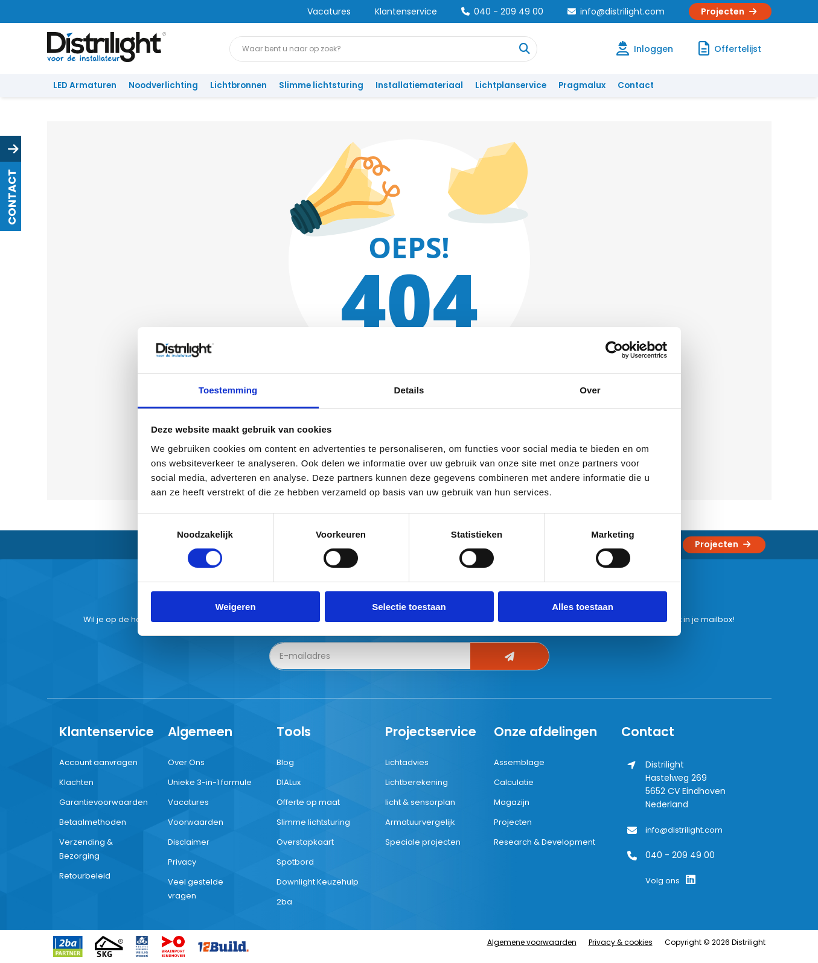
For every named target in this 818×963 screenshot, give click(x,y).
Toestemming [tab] (228, 390)
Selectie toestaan (409, 607)
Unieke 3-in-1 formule (210, 782)
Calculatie (514, 782)
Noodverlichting (163, 85)
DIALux (288, 782)
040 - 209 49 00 (502, 11)
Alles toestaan (582, 607)
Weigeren (235, 607)
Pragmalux (582, 85)
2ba (284, 901)
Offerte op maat (308, 802)
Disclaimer (188, 842)
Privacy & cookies (621, 942)
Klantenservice (406, 11)
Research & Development (544, 842)
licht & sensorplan (420, 802)
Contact (636, 85)
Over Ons (186, 762)
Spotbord (295, 862)
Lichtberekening (416, 782)
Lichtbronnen (238, 85)
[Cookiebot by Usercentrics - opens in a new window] (614, 350)
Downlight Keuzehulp (317, 882)
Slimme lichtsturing (321, 85)
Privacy (182, 862)
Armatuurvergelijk (420, 822)
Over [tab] (590, 390)
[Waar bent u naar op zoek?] (524, 49)
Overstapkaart (305, 842)
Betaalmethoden (92, 822)
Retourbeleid (84, 876)
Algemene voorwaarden (532, 942)
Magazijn (511, 802)
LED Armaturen (85, 85)
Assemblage (519, 762)
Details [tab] (409, 390)
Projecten (730, 11)
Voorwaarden (195, 822)
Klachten (76, 782)
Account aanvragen (98, 762)
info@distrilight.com (616, 11)
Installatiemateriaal (419, 85)
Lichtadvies (407, 762)
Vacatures (329, 11)
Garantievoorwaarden (103, 802)
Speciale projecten (423, 842)
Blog (285, 762)
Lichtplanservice (510, 85)
